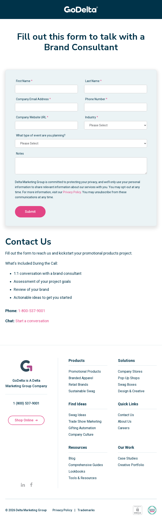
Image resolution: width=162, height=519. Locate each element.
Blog (72, 458)
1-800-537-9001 (31, 311)
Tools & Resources (83, 478)
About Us (124, 421)
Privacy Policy (72, 192)
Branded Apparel (81, 378)
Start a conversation (32, 321)
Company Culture (81, 435)
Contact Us (126, 415)
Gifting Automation (82, 428)
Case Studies (128, 458)
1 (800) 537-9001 (26, 403)
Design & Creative (131, 391)
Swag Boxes (127, 385)
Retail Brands (78, 385)
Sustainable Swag (82, 391)
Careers (124, 428)
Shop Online (26, 420)
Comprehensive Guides (86, 465)
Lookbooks (77, 471)
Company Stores (130, 371)
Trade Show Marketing (85, 421)
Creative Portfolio (131, 465)
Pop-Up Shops (129, 378)
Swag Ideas (77, 415)
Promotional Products (85, 371)
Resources (78, 447)
